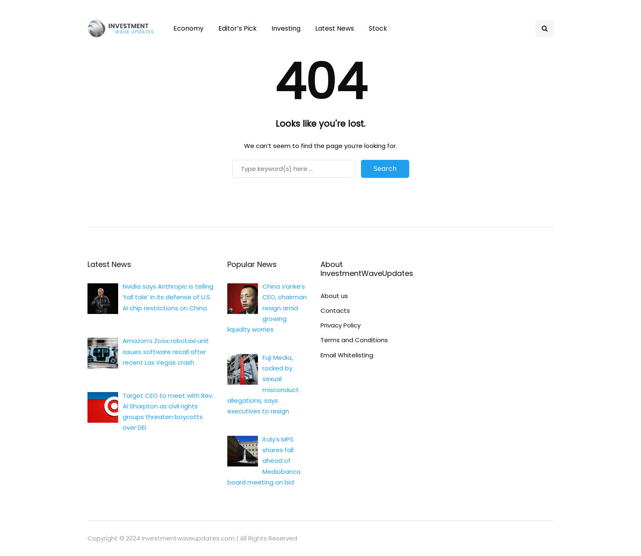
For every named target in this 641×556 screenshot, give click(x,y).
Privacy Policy (340, 325)
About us (334, 295)
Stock (378, 28)
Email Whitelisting (346, 355)
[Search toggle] (545, 29)
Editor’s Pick (237, 28)
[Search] (293, 169)
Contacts (335, 310)
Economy (188, 28)
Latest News (334, 28)
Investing (285, 28)
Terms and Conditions (354, 340)
